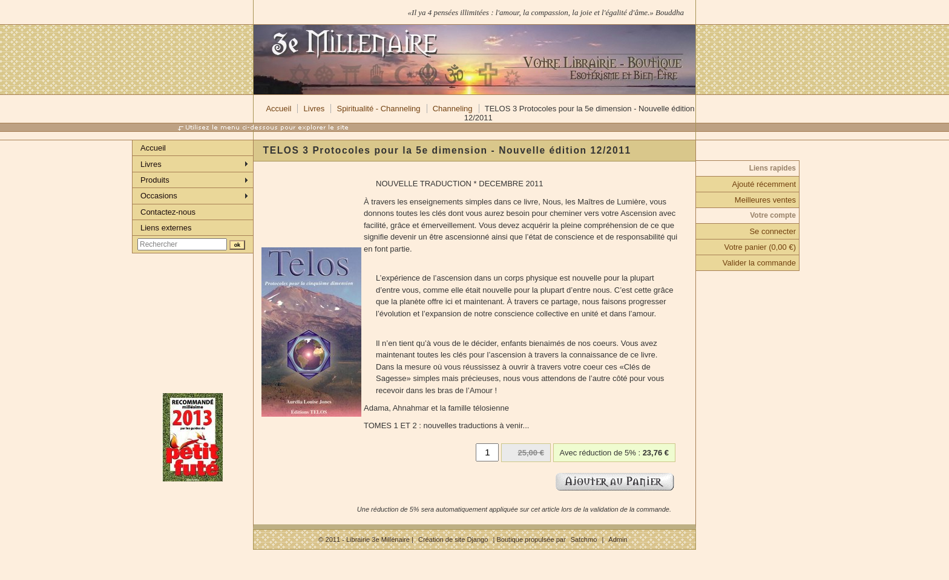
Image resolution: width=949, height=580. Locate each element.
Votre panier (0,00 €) (760, 247)
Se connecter (772, 231)
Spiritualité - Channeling (378, 108)
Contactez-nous (167, 212)
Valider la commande (759, 262)
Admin (617, 539)
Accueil (278, 108)
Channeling (453, 108)
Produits (154, 179)
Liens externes (166, 227)
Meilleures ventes (765, 199)
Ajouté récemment (764, 184)
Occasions (158, 195)
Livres (314, 108)
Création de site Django (453, 539)
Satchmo (584, 539)
